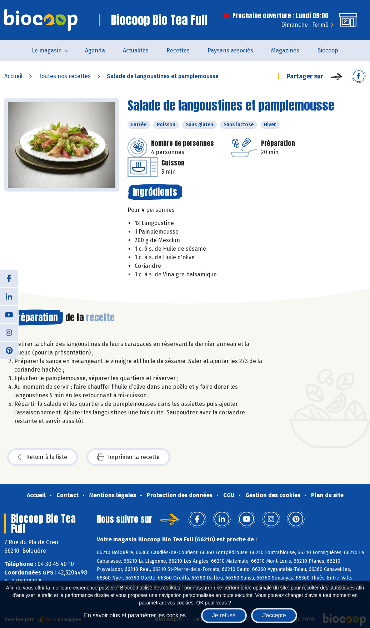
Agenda (95, 50)
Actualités (136, 50)
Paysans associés (230, 50)
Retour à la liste (42, 457)
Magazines (285, 50)
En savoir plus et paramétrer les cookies (135, 615)
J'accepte (274, 615)
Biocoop (327, 50)
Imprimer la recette (128, 457)
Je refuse (224, 615)
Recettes (178, 50)
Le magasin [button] (47, 50)
